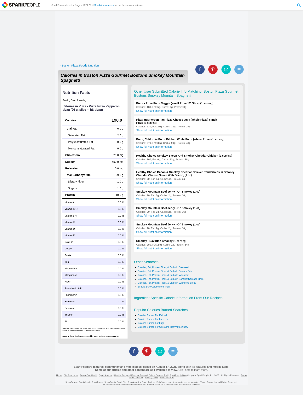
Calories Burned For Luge (151, 323)
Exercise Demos (139, 375)
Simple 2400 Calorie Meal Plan (154, 286)
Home (59, 375)
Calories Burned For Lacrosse (153, 319)
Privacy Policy (151, 377)
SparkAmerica (105, 375)
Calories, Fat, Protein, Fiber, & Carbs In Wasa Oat (163, 275)
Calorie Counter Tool (158, 375)
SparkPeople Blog (178, 375)
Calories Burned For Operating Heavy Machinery (163, 327)
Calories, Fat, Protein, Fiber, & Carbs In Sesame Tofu (165, 271)
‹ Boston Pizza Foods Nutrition (79, 65)
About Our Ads (167, 377)
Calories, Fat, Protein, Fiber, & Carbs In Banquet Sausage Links (170, 279)
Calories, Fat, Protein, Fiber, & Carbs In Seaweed (163, 267)
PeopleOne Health (88, 375)
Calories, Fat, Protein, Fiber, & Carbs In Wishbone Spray (167, 283)
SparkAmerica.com (104, 5)
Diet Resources (71, 375)
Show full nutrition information (154, 110)
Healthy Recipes (121, 375)
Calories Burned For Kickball (152, 315)
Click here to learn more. (193, 369)
